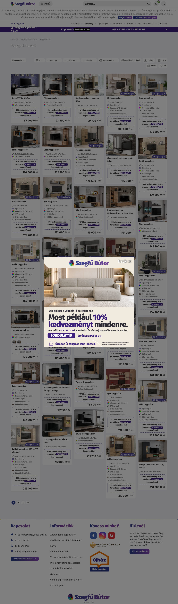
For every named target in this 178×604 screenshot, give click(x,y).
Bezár (124, 261)
